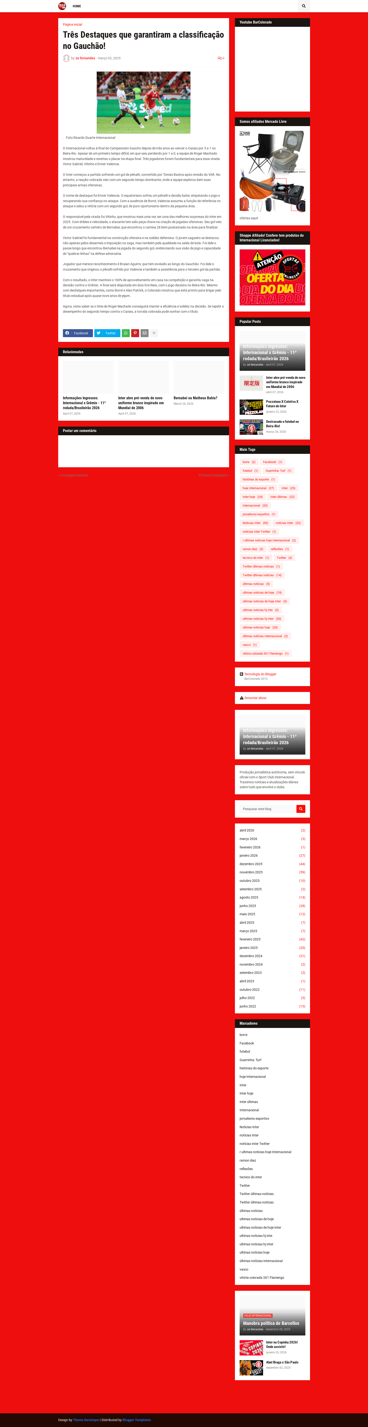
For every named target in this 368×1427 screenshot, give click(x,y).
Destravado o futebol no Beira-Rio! (282, 424)
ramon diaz (253, 549)
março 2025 (272, 931)
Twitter (284, 557)
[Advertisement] (184, 1396)
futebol (250, 470)
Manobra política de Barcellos (271, 1323)
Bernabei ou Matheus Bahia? (195, 398)
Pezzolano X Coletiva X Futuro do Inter (282, 404)
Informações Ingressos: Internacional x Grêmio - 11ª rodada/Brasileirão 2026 (84, 403)
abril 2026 (272, 830)
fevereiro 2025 (272, 939)
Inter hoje (253, 496)
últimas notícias (256, 583)
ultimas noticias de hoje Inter (265, 601)
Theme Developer (86, 1420)
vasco (250, 644)
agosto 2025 (272, 897)
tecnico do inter (256, 557)
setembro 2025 (272, 889)
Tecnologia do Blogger (258, 674)
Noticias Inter (255, 523)
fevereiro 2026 (272, 847)
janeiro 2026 (272, 855)
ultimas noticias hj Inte (261, 610)
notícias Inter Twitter (259, 531)
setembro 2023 (272, 973)
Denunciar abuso (255, 698)
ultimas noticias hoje (260, 627)
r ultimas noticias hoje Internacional (269, 540)
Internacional (255, 505)
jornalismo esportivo (259, 514)
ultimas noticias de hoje (262, 592)
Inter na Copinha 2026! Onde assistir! (282, 1344)
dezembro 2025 (272, 864)
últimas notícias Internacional (265, 636)
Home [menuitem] (77, 6)
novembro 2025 (272, 872)
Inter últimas (282, 496)
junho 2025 (272, 906)
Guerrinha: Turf (278, 470)
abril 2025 (272, 922)
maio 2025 (272, 914)
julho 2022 (272, 998)
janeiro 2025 (272, 948)
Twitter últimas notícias (261, 566)
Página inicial (72, 24)
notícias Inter (288, 523)
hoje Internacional (258, 488)
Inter (288, 488)
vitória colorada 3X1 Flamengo (266, 653)
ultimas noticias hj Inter (262, 618)
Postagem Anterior (74, 475)
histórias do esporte (259, 479)
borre (249, 462)
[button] (304, 6)
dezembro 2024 (272, 956)
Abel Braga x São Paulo (282, 1362)
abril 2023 (272, 981)
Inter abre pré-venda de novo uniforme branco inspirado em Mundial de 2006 (141, 403)
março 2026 (272, 839)
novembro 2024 (272, 964)
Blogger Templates (137, 1420)
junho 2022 (272, 1006)
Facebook (272, 462)
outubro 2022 (272, 989)
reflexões (280, 549)
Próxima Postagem (213, 475)
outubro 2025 (272, 881)
